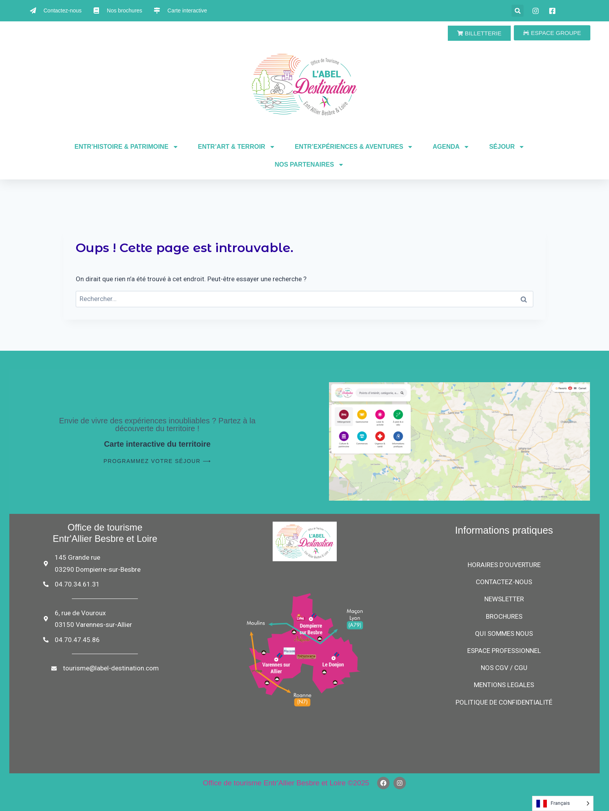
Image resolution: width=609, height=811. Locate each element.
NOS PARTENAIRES (309, 165)
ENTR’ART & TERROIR (236, 147)
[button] (518, 11)
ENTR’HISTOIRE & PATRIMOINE (127, 147)
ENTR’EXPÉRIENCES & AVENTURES (354, 147)
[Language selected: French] (562, 803)
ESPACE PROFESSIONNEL (504, 650)
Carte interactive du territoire (157, 444)
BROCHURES (504, 616)
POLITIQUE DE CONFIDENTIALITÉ (504, 702)
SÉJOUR (507, 147)
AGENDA (451, 147)
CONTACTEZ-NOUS (504, 582)
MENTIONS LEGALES (504, 685)
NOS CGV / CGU (504, 668)
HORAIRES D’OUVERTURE (504, 565)
